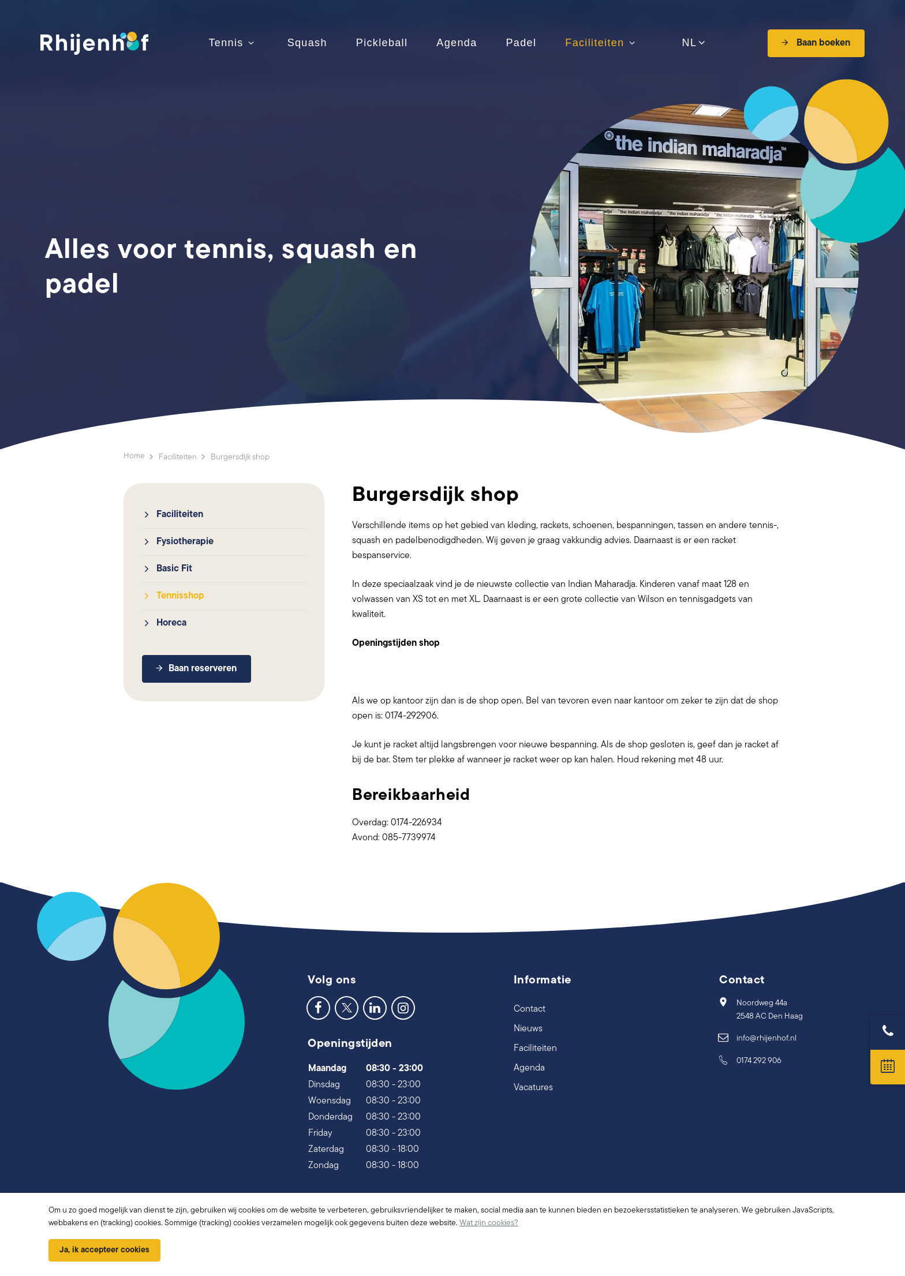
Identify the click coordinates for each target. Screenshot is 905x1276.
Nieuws (528, 1029)
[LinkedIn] (375, 1007)
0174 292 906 (758, 1061)
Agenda (456, 42)
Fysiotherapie (185, 542)
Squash (307, 42)
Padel (521, 42)
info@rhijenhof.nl (766, 1038)
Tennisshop (180, 596)
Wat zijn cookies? (488, 1223)
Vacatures (533, 1087)
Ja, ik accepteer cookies (104, 1250)
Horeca (171, 623)
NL (688, 43)
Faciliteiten (594, 42)
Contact (529, 1009)
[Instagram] (403, 1007)
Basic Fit (174, 569)
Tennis (225, 42)
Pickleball (382, 42)
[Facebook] (318, 1007)
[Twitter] (346, 1007)
